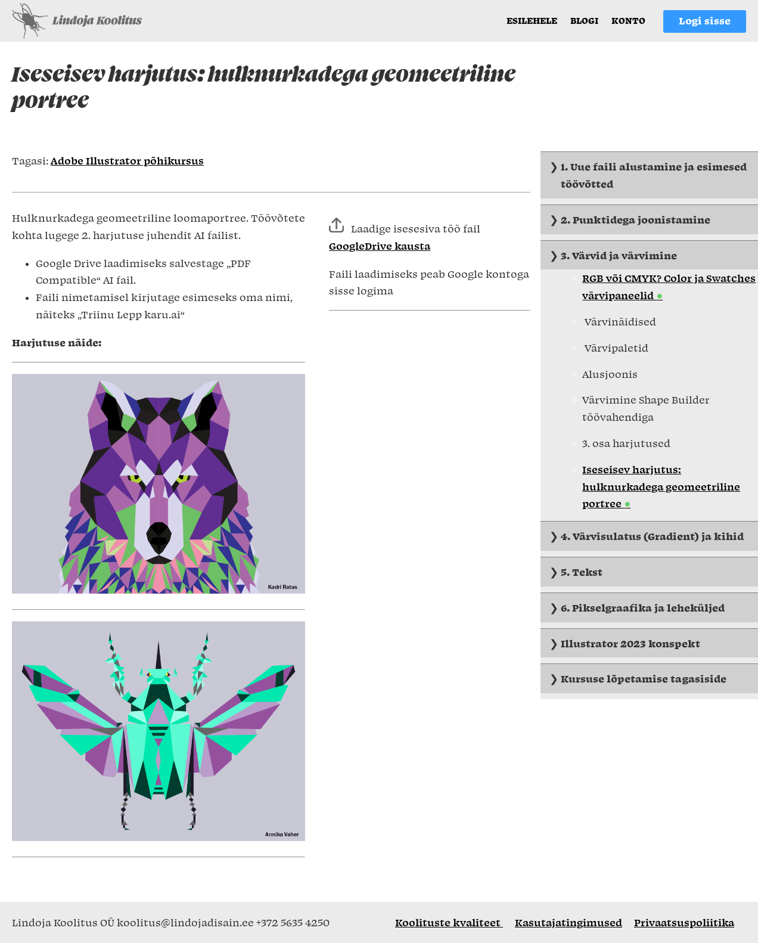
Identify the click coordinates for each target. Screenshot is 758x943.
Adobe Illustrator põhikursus (127, 160)
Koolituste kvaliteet (449, 922)
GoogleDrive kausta (379, 245)
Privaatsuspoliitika (684, 922)
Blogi (584, 20)
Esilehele (532, 20)
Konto (628, 20)
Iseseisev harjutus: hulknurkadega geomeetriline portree (661, 486)
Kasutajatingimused (568, 922)
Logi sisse (705, 20)
